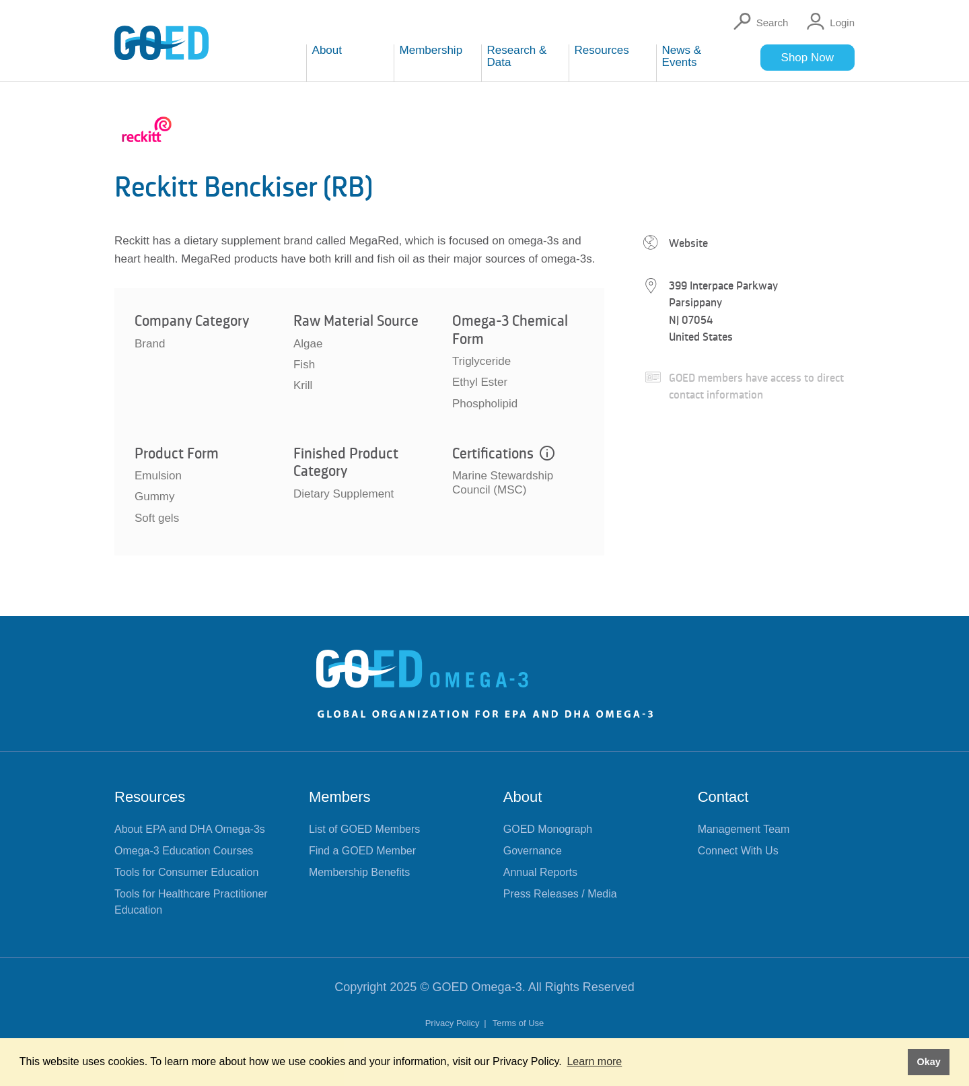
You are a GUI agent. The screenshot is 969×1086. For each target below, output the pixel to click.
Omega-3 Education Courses (183, 850)
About (522, 796)
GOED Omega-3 (477, 987)
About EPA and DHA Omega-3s (189, 829)
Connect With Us (738, 850)
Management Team (744, 829)
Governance (532, 850)
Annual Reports (540, 872)
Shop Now (807, 57)
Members (340, 796)
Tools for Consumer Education (186, 872)
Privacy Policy (453, 1023)
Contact (723, 796)
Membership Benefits (359, 872)
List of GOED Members (364, 829)
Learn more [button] (594, 1061)
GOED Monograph (548, 829)
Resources (149, 796)
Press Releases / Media (560, 894)
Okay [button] (928, 1061)
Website (688, 243)
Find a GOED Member (362, 850)
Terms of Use (518, 1023)
